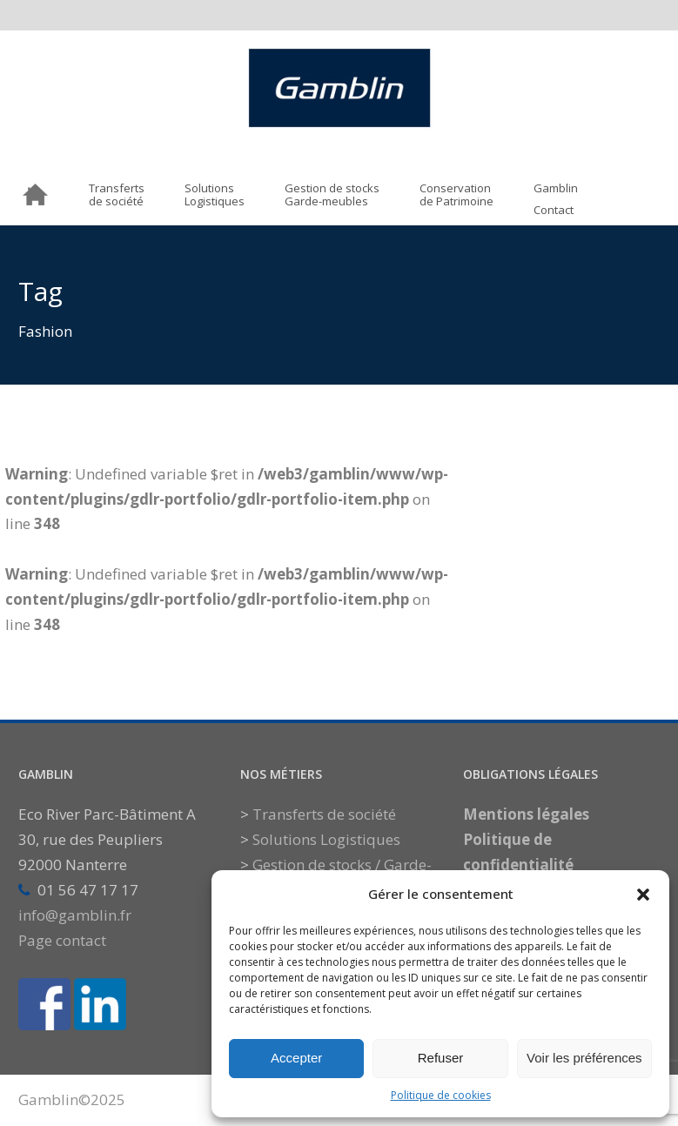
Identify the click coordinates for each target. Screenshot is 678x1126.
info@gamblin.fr (74, 915)
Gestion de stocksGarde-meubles (332, 195)
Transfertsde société (116, 195)
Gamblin (556, 189)
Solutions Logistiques (326, 839)
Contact (554, 211)
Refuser (441, 1057)
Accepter (296, 1057)
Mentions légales (526, 814)
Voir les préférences (584, 1057)
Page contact (62, 940)
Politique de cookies (441, 1095)
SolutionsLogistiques (215, 195)
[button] (643, 894)
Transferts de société (324, 814)
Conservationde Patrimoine (456, 195)
